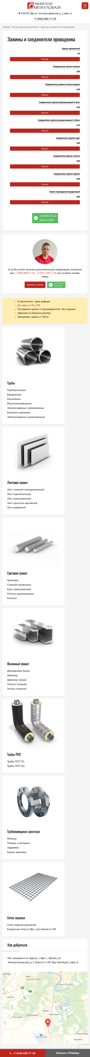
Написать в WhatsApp (67, 1052)
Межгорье (57, 891)
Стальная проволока (19, 501)
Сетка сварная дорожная (22, 677)
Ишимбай (57, 859)
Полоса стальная (60, 510)
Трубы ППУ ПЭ (15, 587)
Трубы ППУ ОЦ (16, 591)
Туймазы (56, 864)
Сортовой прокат (17, 490)
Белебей (14, 878)
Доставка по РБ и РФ (28, 305)
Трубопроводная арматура (61, 582)
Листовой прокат (61, 383)
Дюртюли (57, 873)
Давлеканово (59, 882)
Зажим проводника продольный (64, 191)
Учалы (12, 887)
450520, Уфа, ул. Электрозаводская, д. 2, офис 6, (46, 13)
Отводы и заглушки (62, 596)
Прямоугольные (16, 390)
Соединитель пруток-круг (68, 138)
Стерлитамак (16, 855)
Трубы (11, 383)
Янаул (55, 878)
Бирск (12, 882)
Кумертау (57, 868)
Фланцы (55, 591)
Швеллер (56, 501)
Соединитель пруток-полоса (66, 156)
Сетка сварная (16, 670)
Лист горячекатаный (63, 398)
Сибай (55, 855)
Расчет (44, 59)
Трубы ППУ (14, 580)
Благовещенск (17, 891)
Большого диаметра (19, 416)
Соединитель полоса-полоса (66, 66)
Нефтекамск (16, 864)
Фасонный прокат (62, 490)
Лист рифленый (60, 412)
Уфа (11, 850)
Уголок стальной (60, 515)
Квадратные (14, 394)
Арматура (12, 497)
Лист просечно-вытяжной (66, 407)
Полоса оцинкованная (20, 510)
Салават (13, 859)
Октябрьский (16, 868)
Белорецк (57, 850)
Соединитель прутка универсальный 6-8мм (59, 102)
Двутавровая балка (62, 497)
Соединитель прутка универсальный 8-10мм (59, 120)
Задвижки (57, 600)
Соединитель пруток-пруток (67, 173)
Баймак (56, 887)
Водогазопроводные (19, 403)
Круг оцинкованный (19, 506)
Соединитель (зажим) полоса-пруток (62, 84)
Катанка (12, 515)
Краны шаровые (60, 605)
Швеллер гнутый (60, 506)
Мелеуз (13, 873)
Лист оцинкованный (63, 403)
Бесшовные (14, 398)
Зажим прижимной (71, 48)
